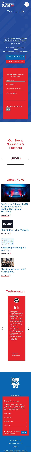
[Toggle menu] (26, 4)
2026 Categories (15, 61)
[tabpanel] (15, 158)
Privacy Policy (15, 440)
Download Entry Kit (15, 57)
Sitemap (15, 447)
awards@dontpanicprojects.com (15, 51)
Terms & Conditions (15, 443)
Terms (13, 433)
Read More (5, 215)
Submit (24, 432)
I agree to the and (12, 432)
